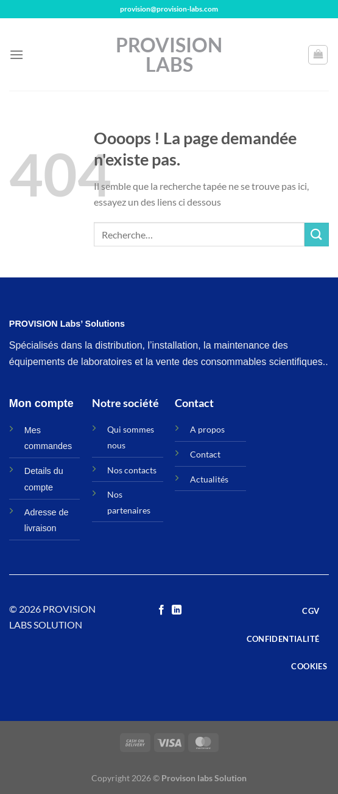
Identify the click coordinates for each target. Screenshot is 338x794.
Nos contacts (132, 470)
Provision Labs (169, 54)
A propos (207, 429)
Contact (205, 454)
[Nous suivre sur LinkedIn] (176, 610)
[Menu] (16, 54)
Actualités (209, 479)
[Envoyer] (317, 234)
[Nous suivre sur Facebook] (161, 610)
